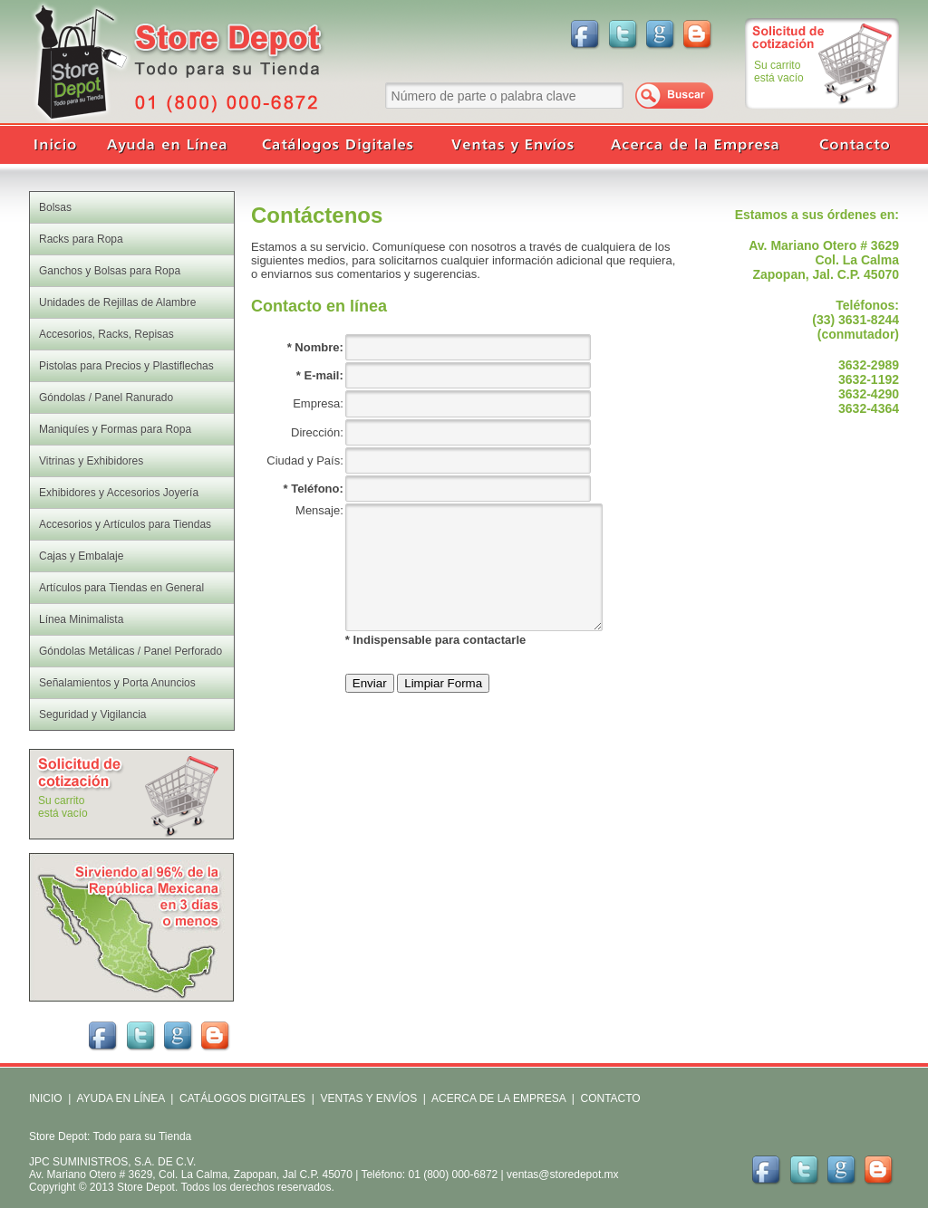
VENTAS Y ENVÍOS (367, 1098)
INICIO (46, 1098)
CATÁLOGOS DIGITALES (242, 1098)
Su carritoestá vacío (779, 71)
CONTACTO (610, 1098)
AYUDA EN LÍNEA (120, 1098)
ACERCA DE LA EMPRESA (497, 1098)
